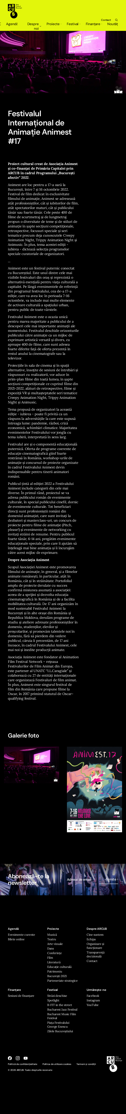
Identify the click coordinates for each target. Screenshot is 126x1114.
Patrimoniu (54, 971)
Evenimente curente (21, 935)
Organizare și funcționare (95, 946)
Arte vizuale (55, 944)
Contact (106, 20)
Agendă (11, 24)
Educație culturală (59, 967)
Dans (50, 948)
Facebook (93, 996)
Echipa (91, 939)
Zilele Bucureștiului (60, 1031)
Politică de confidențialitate (22, 1064)
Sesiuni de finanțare (21, 996)
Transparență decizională (96, 954)
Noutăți (112, 24)
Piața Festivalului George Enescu (58, 1024)
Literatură (53, 962)
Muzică (52, 935)
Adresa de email (79, 879)
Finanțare (94, 24)
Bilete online (16, 939)
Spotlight (53, 1000)
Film (50, 958)
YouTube (92, 1005)
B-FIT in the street (59, 1005)
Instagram (93, 1000)
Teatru (51, 939)
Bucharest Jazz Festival (62, 1009)
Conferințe (54, 953)
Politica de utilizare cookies (56, 1064)
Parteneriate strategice (62, 980)
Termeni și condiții (86, 1064)
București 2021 (57, 976)
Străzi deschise (57, 996)
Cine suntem (95, 935)
